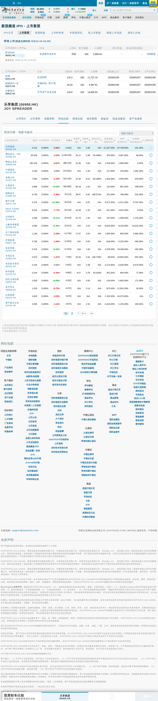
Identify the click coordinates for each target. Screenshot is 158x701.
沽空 (59, 410)
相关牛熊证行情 (59, 380)
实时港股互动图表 (59, 368)
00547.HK (11, 204)
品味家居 (139, 413)
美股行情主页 (88, 488)
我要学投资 (139, 405)
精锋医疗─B (11, 83)
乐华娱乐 (10, 216)
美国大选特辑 (139, 387)
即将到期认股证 (88, 441)
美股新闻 (89, 508)
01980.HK (11, 258)
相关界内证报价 (59, 384)
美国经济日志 (88, 513)
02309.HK (11, 227)
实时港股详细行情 (59, 360)
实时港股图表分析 (59, 364)
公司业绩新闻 (32, 430)
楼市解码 (139, 424)
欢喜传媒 (10, 248)
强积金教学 (114, 432)
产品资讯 (8, 367)
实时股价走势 (59, 406)
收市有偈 (139, 372)
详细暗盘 (151, 54)
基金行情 (114, 394)
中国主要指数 (32, 364)
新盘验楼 (139, 416)
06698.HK (11, 290)
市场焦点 (139, 394)
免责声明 (8, 427)
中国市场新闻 (89, 368)
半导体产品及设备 (46, 92)
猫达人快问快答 (139, 369)
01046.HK (11, 305)
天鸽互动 (10, 256)
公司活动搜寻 (32, 442)
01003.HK (11, 250)
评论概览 (88, 385)
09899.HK (11, 164)
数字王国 (10, 201)
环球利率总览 (32, 479)
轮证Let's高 (139, 398)
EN (19, 3)
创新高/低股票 (32, 376)
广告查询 (8, 423)
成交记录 (59, 414)
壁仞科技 (10, 52)
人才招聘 (8, 419)
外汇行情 (114, 360)
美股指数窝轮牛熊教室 (139, 402)
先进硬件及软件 (48, 54)
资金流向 (59, 423)
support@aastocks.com (25, 530)
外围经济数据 (88, 517)
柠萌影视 (10, 240)
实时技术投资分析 (59, 448)
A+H (32, 454)
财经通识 (139, 409)
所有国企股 (32, 393)
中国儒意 (10, 170)
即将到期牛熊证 (88, 471)
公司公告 (32, 417)
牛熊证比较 (88, 458)
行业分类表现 (32, 384)
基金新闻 (114, 398)
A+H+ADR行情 (33, 462)
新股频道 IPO (32, 446)
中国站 (9, 360)
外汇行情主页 (114, 355)
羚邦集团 (10, 271)
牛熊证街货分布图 (88, 462)
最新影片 (139, 361)
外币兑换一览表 (114, 376)
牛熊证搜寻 (88, 454)
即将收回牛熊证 (88, 467)
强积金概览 (114, 419)
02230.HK (11, 274)
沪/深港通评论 (88, 394)
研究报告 (88, 406)
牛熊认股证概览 (88, 419)
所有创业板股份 (32, 401)
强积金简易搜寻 (114, 423)
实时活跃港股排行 (32, 372)
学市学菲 (139, 380)
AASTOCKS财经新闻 (88, 355)
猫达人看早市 (139, 365)
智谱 (7, 76)
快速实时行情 (60, 355)
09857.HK (11, 243)
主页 (9, 355)
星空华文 (10, 287)
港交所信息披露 (88, 364)
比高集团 (10, 295)
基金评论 (88, 398)
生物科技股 (32, 409)
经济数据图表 (32, 475)
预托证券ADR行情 (32, 458)
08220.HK (11, 297)
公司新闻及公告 (59, 435)
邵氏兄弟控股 (12, 279)
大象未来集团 (12, 224)
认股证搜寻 (88, 433)
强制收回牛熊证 (88, 475)
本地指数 (32, 355)
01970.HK (11, 211)
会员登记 (8, 385)
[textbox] (134, 10)
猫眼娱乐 (10, 193)
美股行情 (89, 492)
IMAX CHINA (12, 209)
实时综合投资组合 (59, 452)
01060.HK (11, 188)
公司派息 (32, 426)
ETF (32, 413)
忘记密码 (8, 393)
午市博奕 (139, 376)
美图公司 (10, 177)
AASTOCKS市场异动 (59, 439)
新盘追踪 (139, 420)
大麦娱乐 (10, 185)
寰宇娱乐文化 (12, 303)
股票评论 (88, 389)
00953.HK (11, 282)
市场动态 (89, 496)
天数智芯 (10, 90)
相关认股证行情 (59, 376)
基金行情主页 (114, 389)
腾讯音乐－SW (13, 154)
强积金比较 (114, 428)
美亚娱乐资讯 (12, 263)
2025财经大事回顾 (88, 372)
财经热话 (139, 391)
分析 (88, 501)
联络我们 (8, 401)
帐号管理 (9, 389)
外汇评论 (88, 402)
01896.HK (11, 196)
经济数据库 (32, 471)
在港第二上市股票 (32, 405)
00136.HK (11, 172)
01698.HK (11, 157)
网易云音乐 (11, 162)
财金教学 (8, 372)
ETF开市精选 (139, 383)
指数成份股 (32, 389)
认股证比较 (88, 437)
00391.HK (11, 266)
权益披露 (59, 431)
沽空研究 (32, 421)
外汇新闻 (114, 364)
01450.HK (11, 235)
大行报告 (32, 434)
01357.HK (11, 180)
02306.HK (11, 219)
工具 (114, 406)
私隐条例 (8, 431)
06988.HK (11, 149)
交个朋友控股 (12, 232)
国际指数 (32, 360)
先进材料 (42, 77)
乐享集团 (10, 146)
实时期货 (32, 368)
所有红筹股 (32, 397)
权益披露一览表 (32, 450)
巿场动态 (114, 372)
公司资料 (59, 443)
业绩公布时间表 (32, 438)
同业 (59, 427)
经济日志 (32, 467)
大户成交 (59, 419)
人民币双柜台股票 (32, 380)
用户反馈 (8, 397)
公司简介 (8, 415)
